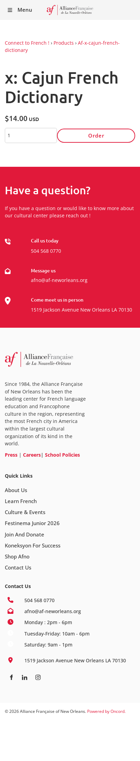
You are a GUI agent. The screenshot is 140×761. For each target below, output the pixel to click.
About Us (16, 490)
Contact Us (18, 567)
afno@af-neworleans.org (59, 280)
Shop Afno (17, 556)
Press (11, 455)
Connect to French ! (27, 43)
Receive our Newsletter (131, 10)
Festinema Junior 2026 (32, 523)
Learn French (21, 501)
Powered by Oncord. (106, 711)
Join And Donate (24, 534)
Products (64, 43)
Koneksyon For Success (32, 545)
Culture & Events (25, 512)
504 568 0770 (46, 251)
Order (96, 135)
